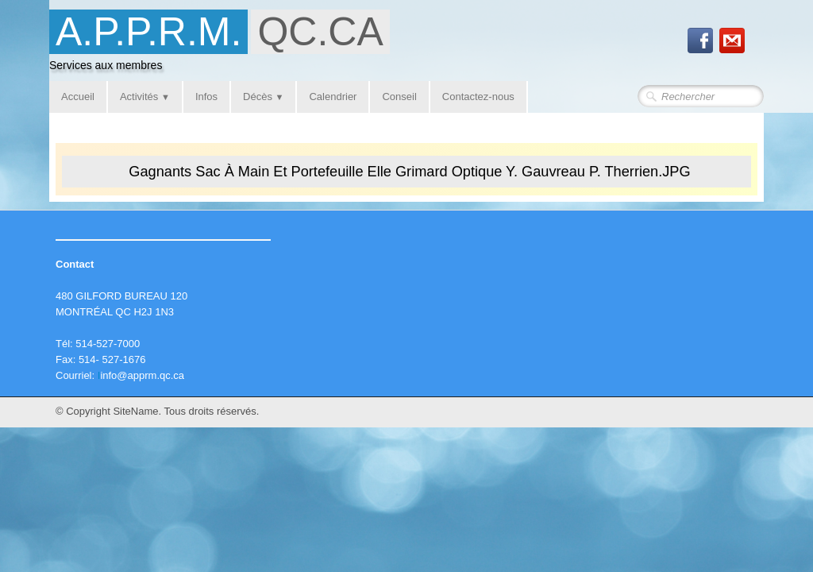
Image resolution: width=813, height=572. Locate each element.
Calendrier (332, 96)
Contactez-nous (478, 96)
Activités (145, 96)
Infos (206, 96)
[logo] (225, 44)
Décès (263, 96)
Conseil (399, 96)
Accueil (77, 96)
